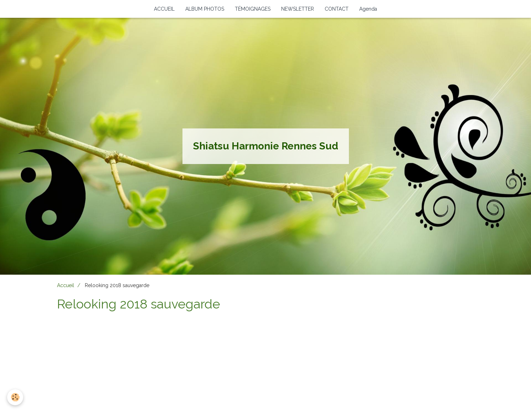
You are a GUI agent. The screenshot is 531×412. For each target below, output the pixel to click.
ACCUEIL (164, 9)
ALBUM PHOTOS (204, 9)
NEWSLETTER (297, 9)
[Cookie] (15, 397)
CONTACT (337, 9)
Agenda (368, 9)
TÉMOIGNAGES (252, 9)
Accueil (65, 285)
